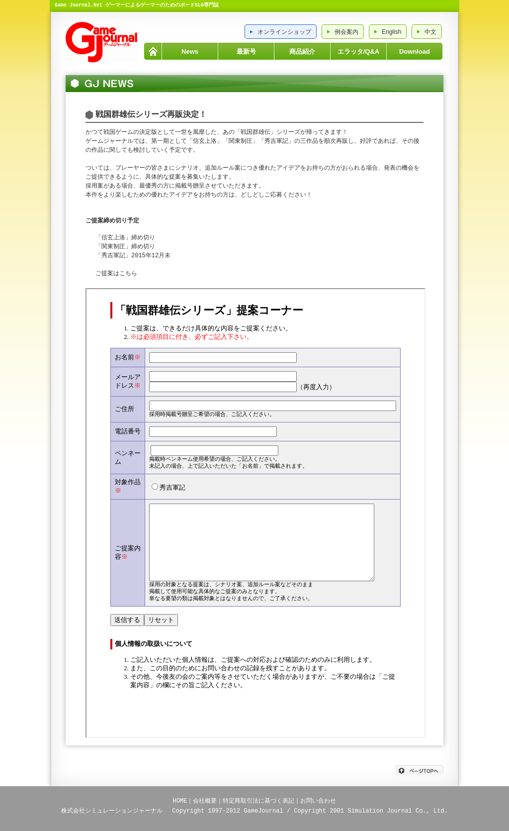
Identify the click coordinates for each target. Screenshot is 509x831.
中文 (430, 31)
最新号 (246, 51)
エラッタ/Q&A (359, 51)
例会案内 (346, 31)
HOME (153, 51)
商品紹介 (302, 51)
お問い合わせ (318, 801)
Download (414, 51)
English (391, 31)
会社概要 (205, 801)
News (189, 51)
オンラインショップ (284, 31)
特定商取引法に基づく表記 (258, 801)
